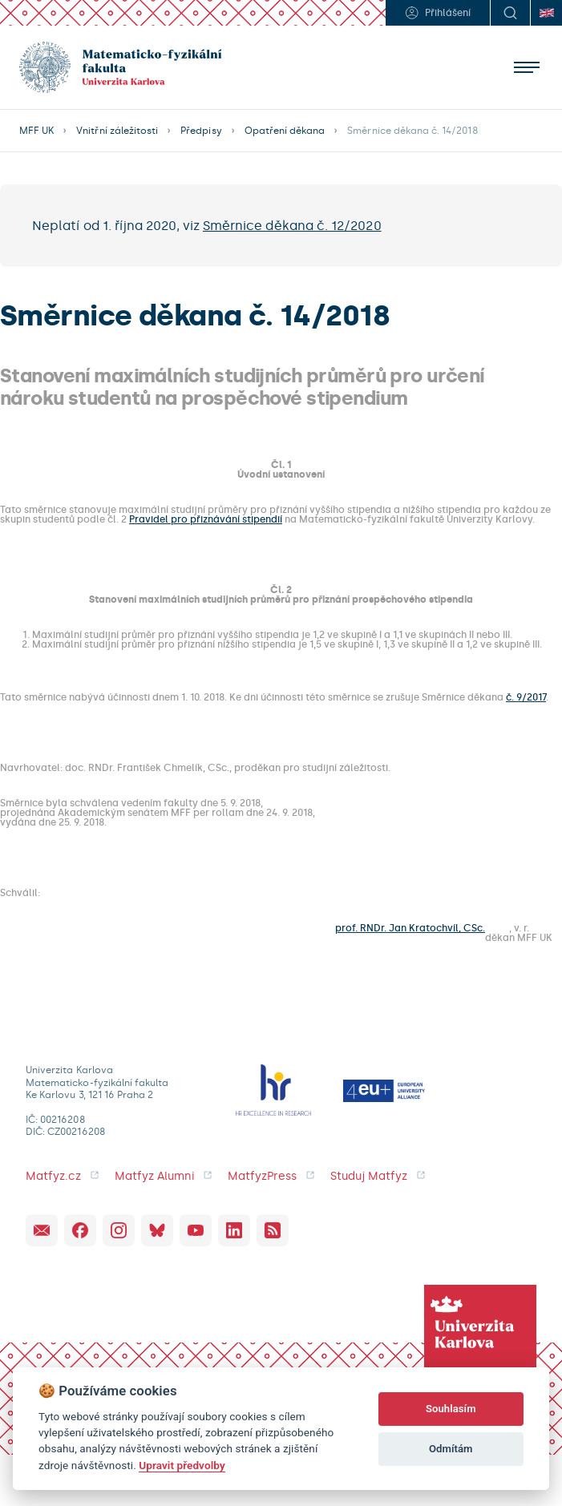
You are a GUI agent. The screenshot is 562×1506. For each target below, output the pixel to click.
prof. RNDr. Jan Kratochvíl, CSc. (410, 928)
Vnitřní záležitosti (117, 130)
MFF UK (36, 130)
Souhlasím (451, 1409)
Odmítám (451, 1449)
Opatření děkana (285, 130)
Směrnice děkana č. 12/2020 (292, 225)
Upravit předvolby (181, 1465)
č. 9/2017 (526, 697)
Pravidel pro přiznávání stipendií (205, 519)
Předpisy (200, 130)
